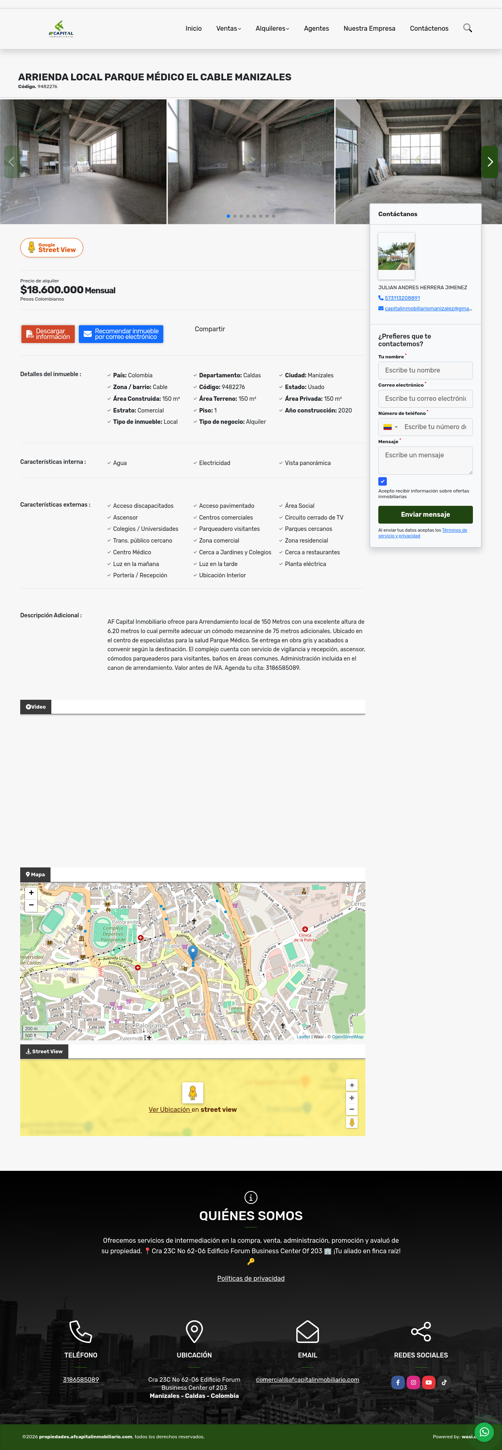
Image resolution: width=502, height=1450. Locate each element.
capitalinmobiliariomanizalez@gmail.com (434, 308)
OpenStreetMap (347, 1036)
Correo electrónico (402, 384)
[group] (83, 161)
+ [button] (31, 894)
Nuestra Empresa (369, 28)
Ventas (226, 28)
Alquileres (271, 28)
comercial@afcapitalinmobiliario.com (307, 1379)
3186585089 (81, 1379)
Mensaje (389, 441)
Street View (52, 247)
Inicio (194, 28)
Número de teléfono (403, 413)
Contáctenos (429, 28)
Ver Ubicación (170, 1109)
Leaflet (303, 1036)
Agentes (316, 28)
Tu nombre (392, 356)
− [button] (31, 906)
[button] (228, 216)
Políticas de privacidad (251, 1278)
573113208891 (402, 298)
